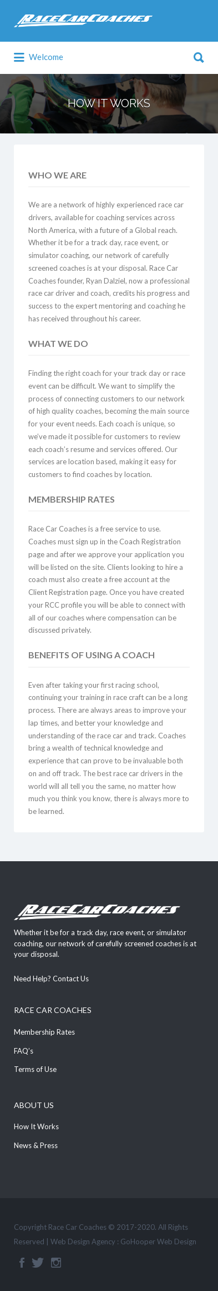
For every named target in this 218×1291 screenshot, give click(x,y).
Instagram (56, 1262)
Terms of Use (35, 1069)
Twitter (38, 1262)
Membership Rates (44, 1031)
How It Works (36, 1126)
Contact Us (71, 978)
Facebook (21, 1262)
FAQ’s (23, 1050)
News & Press (36, 1145)
